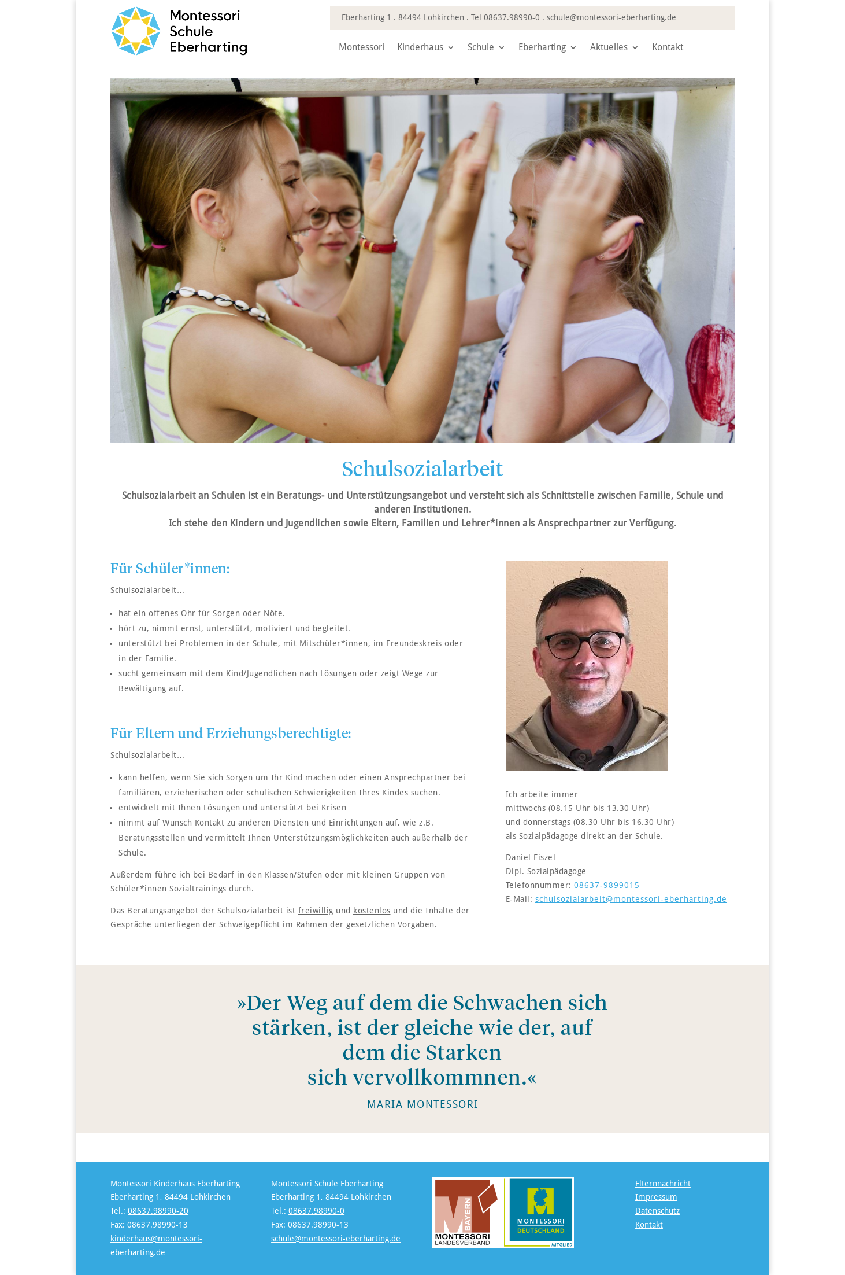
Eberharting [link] (542, 48)
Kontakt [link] (667, 48)
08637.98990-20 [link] (158, 1210)
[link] (191, 53)
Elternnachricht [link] (663, 1183)
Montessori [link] (361, 48)
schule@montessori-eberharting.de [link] (611, 17)
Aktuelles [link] (609, 48)
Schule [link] (481, 48)
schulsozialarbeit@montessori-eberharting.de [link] (631, 899)
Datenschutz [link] (657, 1210)
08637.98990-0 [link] (512, 17)
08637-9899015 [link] (607, 885)
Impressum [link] (656, 1197)
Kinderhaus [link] (420, 48)
